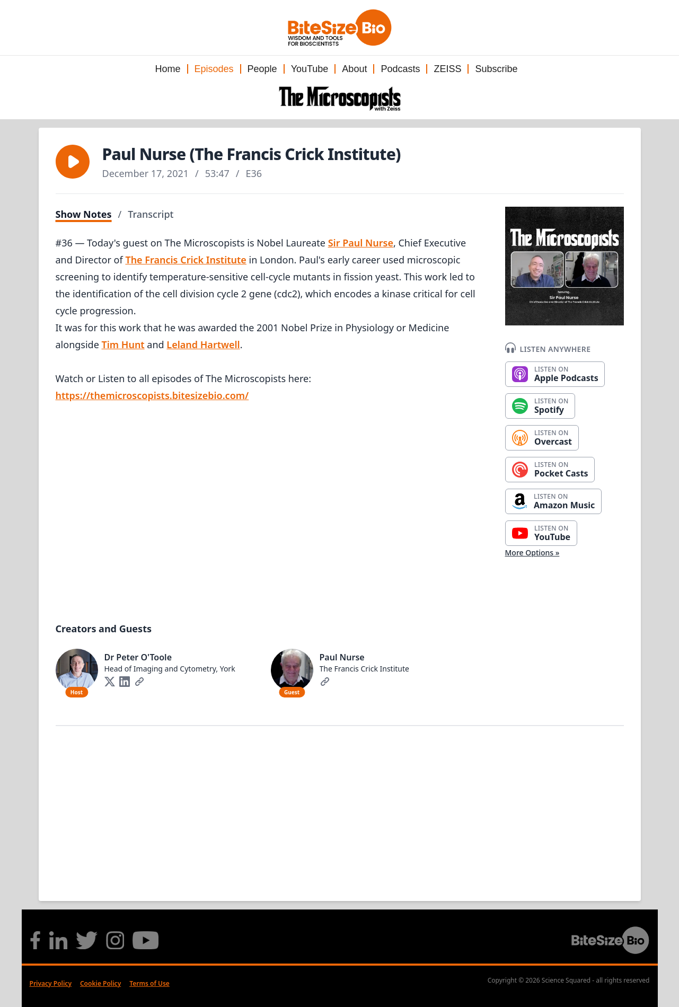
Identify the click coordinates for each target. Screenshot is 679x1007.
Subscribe (496, 69)
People (262, 69)
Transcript (150, 214)
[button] (73, 162)
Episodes (214, 69)
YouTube (310, 69)
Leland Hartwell (203, 344)
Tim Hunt (123, 344)
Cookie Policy (100, 983)
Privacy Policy (51, 983)
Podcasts (400, 69)
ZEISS (447, 69)
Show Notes (84, 214)
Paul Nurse (342, 657)
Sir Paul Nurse (360, 242)
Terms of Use (149, 983)
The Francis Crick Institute (185, 259)
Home (167, 69)
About (354, 69)
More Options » (532, 552)
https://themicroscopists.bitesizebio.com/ (152, 395)
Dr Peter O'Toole (138, 657)
